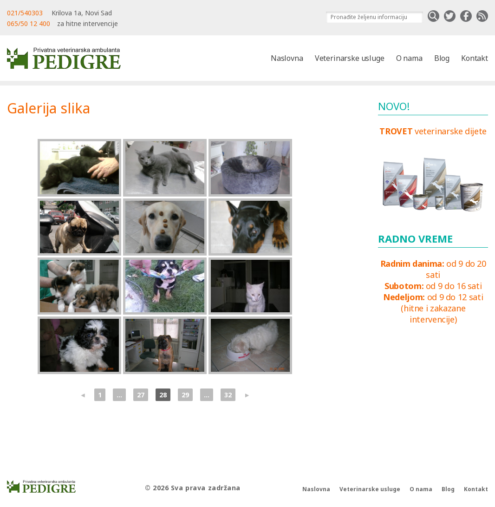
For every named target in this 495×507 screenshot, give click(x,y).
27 (140, 394)
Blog (441, 58)
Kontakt (474, 58)
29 (185, 394)
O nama (409, 58)
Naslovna (287, 58)
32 (228, 394)
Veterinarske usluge (349, 58)
